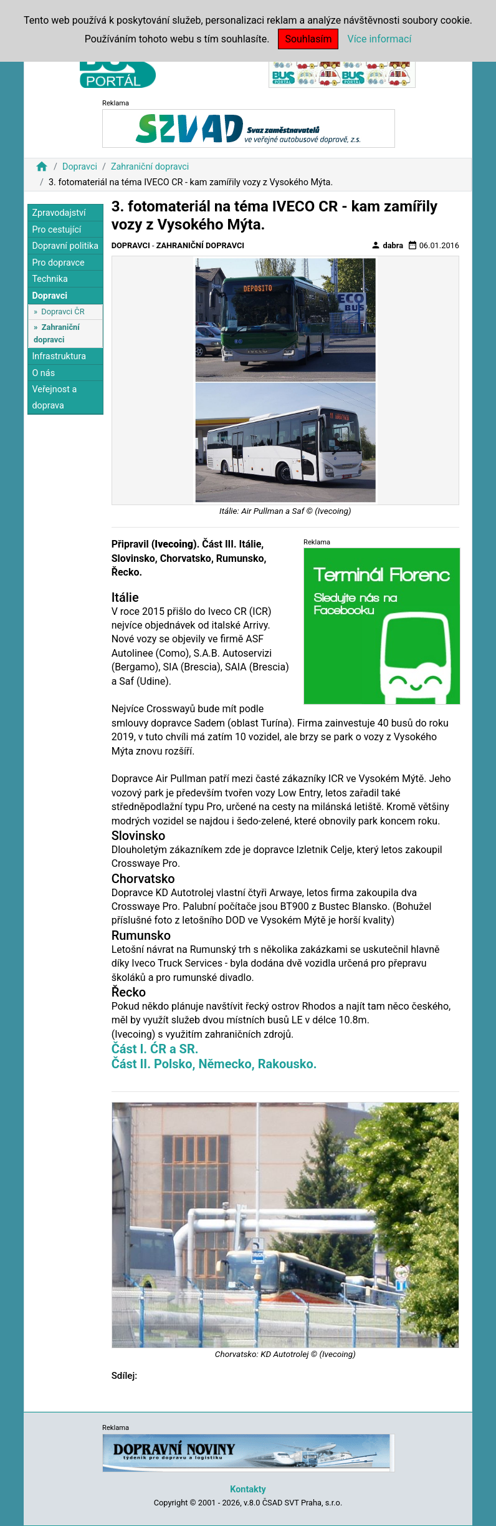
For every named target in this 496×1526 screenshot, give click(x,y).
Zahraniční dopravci (150, 167)
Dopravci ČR (62, 311)
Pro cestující (56, 230)
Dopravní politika (65, 246)
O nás (43, 373)
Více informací (379, 39)
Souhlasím (308, 39)
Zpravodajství (58, 213)
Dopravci (79, 167)
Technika (50, 279)
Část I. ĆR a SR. (155, 1048)
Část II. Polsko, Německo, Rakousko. (214, 1063)
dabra (387, 245)
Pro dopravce (58, 263)
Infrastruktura (59, 356)
